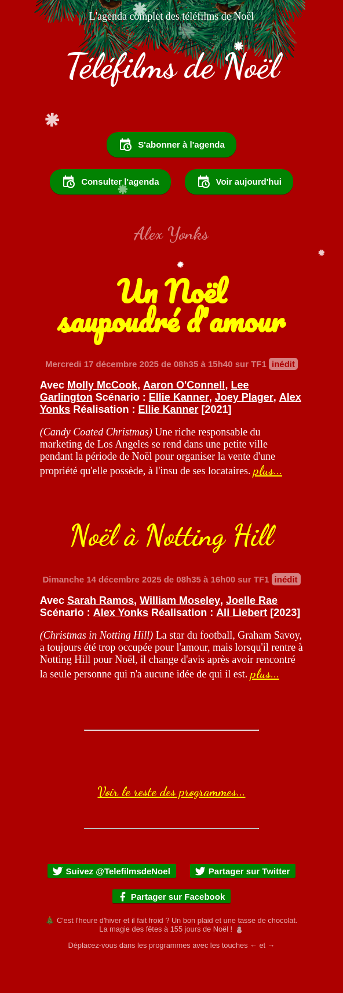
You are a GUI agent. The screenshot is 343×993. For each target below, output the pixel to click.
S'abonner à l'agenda (171, 176)
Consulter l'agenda (110, 213)
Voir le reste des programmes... (171, 822)
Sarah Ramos (100, 631)
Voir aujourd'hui (239, 213)
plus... (267, 501)
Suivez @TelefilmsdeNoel (111, 902)
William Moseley (180, 631)
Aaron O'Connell (184, 416)
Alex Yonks (120, 644)
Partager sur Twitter (242, 902)
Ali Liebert (241, 644)
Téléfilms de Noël (172, 66)
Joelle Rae (252, 631)
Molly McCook (102, 416)
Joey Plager (244, 428)
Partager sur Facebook (171, 927)
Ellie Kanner (179, 428)
